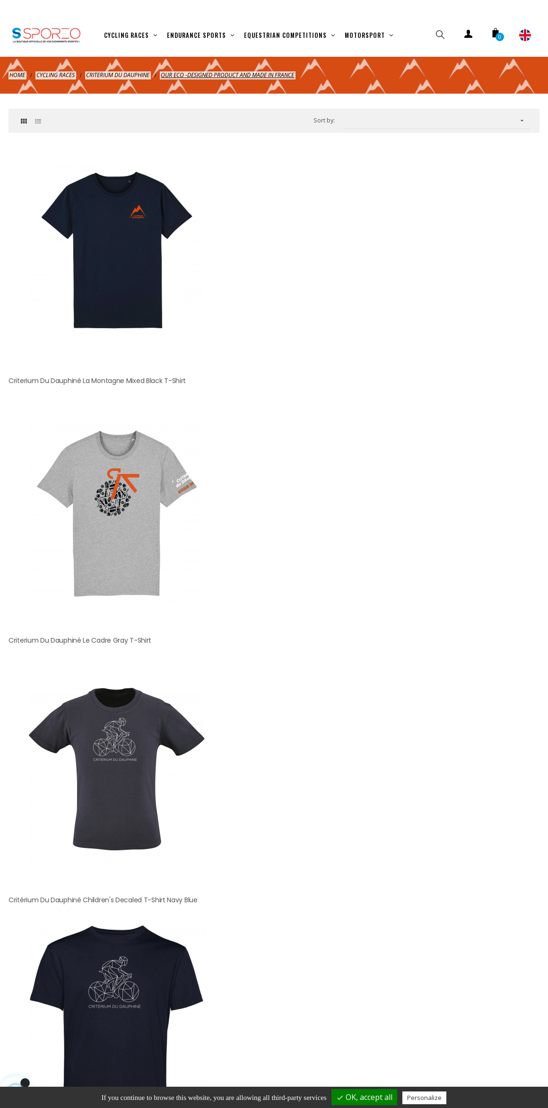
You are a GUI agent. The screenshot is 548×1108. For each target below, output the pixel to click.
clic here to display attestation (356, 627)
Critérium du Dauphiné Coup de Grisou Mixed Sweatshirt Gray (440, 535)
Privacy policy (210, 1067)
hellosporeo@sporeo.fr (275, 796)
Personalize (424, 1097)
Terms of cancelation (287, 1067)
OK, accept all (364, 1097)
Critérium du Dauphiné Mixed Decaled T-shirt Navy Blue (89, 535)
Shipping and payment (71, 1067)
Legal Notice (147, 1067)
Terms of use (363, 1067)
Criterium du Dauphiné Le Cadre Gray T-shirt (259, 315)
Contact (419, 1067)
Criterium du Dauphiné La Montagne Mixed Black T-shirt (90, 320)
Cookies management (488, 1067)
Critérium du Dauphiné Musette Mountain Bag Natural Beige (273, 535)
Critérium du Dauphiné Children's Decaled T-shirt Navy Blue (446, 320)
